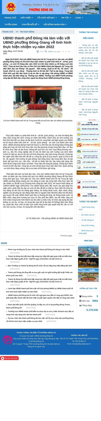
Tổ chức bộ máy (47, 18)
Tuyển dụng (11, 24)
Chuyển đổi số (30, 24)
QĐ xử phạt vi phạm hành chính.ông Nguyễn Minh (88, 101)
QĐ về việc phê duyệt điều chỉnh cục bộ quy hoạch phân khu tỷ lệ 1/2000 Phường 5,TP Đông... (88, 76)
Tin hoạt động (27, 32)
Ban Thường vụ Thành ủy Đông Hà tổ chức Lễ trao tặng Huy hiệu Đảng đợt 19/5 (39, 267)
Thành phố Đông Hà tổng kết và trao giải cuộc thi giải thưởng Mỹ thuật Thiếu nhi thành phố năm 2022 (39, 274)
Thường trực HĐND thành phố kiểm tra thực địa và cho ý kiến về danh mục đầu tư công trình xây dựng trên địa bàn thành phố (40, 313)
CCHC (79, 18)
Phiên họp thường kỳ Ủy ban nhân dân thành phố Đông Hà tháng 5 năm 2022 (38, 251)
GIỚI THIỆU (27, 18)
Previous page (66, 236)
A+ (69, 51)
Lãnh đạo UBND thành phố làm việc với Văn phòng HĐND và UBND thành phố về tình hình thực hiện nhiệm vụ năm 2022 (39, 290)
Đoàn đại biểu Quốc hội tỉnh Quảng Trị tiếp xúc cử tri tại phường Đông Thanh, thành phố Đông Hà (38, 306)
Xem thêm (92, 120)
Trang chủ (10, 18)
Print (42, 51)
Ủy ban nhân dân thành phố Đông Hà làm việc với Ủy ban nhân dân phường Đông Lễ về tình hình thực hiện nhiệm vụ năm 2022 (40, 320)
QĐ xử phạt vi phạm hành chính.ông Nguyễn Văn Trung (88, 112)
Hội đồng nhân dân (55, 24)
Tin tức (66, 18)
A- (63, 51)
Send (50, 51)
